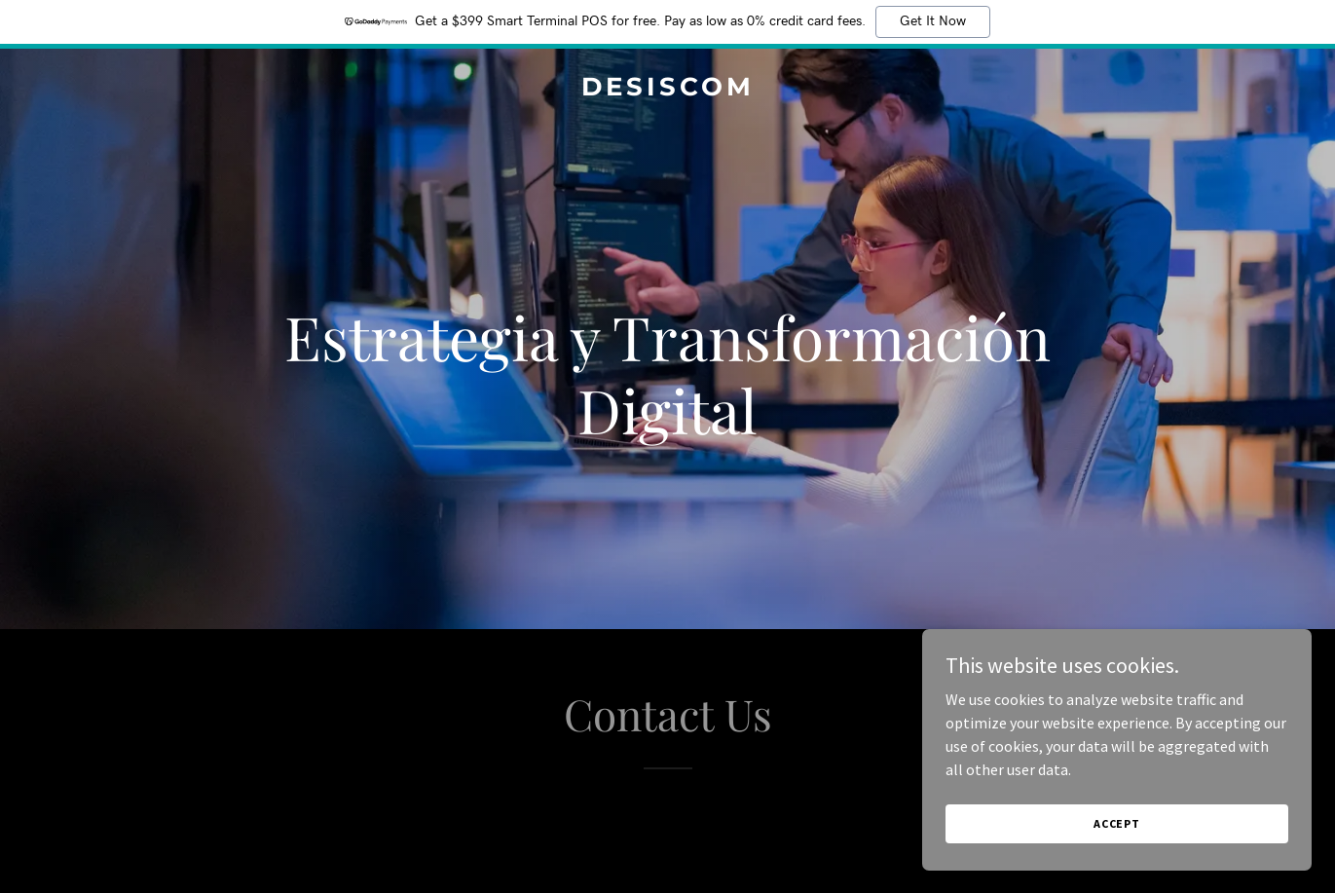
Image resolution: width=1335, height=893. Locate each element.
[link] (667, 89)
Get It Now (933, 21)
